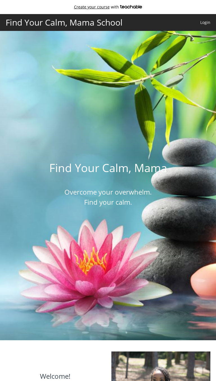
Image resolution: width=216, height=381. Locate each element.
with (108, 7)
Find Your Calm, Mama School (64, 22)
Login (205, 22)
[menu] (203, 22)
